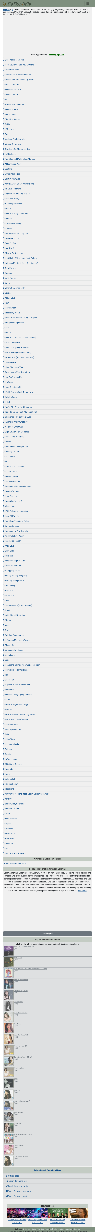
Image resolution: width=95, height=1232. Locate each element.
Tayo (6, 630)
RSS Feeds (45, 1229)
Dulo (6, 848)
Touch (7, 610)
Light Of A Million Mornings (16, 432)
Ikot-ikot (7, 228)
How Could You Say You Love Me (18, 65)
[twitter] (23, 1229)
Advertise (68, 1229)
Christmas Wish (11, 70)
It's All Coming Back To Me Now (18, 392)
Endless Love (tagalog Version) (17, 694)
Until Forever (9, 278)
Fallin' (6, 124)
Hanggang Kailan (11, 571)
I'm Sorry (8, 382)
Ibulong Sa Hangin (12, 491)
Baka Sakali (9, 779)
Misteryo (8, 843)
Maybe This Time (11, 94)
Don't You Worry (11, 199)
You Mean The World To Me (16, 521)
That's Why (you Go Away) (15, 704)
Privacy (28, 1229)
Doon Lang (9, 655)
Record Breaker (10, 109)
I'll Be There (9, 739)
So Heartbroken (11, 526)
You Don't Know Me (12, 377)
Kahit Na (8, 590)
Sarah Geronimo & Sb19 (15, 863)
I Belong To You (11, 451)
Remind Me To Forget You (15, 447)
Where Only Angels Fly (14, 288)
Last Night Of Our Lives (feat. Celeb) (20, 258)
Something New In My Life (15, 233)
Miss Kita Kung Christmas (15, 213)
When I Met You (11, 84)
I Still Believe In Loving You (15, 511)
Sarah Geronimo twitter (17, 1186)
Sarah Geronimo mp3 (16, 1196)
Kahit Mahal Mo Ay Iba (14, 615)
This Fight (8, 789)
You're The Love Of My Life (15, 719)
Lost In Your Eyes (11, 179)
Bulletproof (9, 833)
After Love (8, 546)
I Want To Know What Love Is (17, 422)
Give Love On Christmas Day (16, 149)
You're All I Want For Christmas (17, 407)
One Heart (8, 680)
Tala (6, 734)
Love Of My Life (11, 516)
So (5, 461)
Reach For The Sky (12, 541)
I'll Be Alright (9, 308)
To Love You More (12, 189)
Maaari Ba (8, 645)
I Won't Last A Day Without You (17, 75)
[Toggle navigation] (87, 3)
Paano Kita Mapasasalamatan (17, 486)
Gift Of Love (9, 456)
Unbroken (8, 828)
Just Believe (9, 362)
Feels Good (9, 838)
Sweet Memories (11, 174)
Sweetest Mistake (12, 89)
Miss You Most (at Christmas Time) (19, 337)
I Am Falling (9, 585)
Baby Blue (8, 551)
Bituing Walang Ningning (15, 575)
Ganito (7, 754)
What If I (7, 208)
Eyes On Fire (9, 243)
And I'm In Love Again (13, 536)
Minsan (7, 218)
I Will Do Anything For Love (15, 347)
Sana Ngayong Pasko (13, 580)
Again (6, 625)
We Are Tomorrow (12, 144)
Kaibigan (8, 556)
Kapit (6, 774)
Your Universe (10, 818)
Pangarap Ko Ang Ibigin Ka (15, 531)
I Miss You (8, 129)
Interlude (8, 769)
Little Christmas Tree (13, 367)
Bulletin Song (10, 397)
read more (82, 891)
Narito (7, 699)
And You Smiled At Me (14, 139)
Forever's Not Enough (13, 104)
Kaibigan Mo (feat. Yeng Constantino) (20, 263)
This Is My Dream (11, 313)
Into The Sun (9, 248)
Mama (7, 620)
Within (7, 332)
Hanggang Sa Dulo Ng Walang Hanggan (21, 665)
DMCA (34, 1229)
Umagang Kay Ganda (13, 650)
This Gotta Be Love (12, 764)
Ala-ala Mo (8, 506)
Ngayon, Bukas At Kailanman (16, 685)
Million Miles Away (12, 164)
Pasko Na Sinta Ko (12, 566)
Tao (5, 675)
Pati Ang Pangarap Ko (13, 635)
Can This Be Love (11, 481)
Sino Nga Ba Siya (11, 119)
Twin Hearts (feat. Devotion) (16, 372)
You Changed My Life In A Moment (19, 159)
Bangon (7, 273)
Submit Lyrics (47, 934)
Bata (6, 134)
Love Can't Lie (10, 496)
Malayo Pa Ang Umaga (14, 253)
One (6, 327)
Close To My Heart (12, 342)
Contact (61, 1229)
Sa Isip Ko (8, 595)
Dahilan (7, 749)
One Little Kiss (10, 724)
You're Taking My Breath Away (17, 352)
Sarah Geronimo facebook (18, 1191)
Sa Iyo (6, 283)
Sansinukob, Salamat (13, 804)
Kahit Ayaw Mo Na (12, 729)
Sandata (7, 709)
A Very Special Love (12, 203)
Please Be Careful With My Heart (18, 79)
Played (7, 442)
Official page (12, 1176)
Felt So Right (9, 114)
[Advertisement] (47, 34)
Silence (7, 293)
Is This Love (9, 154)
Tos (38, 1229)
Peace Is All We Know (13, 437)
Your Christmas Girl (12, 387)
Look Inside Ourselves (13, 466)
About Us (76, 1229)
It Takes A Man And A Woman (17, 640)
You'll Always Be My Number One (18, 184)
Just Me (7, 169)
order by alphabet (56, 55)
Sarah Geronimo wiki (16, 1181)
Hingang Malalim (11, 744)
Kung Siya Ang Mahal (13, 323)
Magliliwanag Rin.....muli (14, 561)
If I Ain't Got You (11, 471)
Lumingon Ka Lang (12, 223)
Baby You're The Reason (14, 853)
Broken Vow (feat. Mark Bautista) (18, 357)
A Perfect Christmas (13, 427)
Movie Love (9, 298)
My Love (7, 799)
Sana (6, 660)
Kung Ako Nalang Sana (14, 501)
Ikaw (6, 303)
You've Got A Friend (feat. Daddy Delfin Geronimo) (26, 794)
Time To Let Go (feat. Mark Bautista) (20, 412)
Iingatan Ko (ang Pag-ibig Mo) (17, 194)
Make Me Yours (11, 238)
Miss (6, 600)
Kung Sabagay (10, 784)
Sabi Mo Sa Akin (11, 809)
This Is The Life (10, 476)
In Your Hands (10, 759)
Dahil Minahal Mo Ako (13, 60)
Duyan (7, 823)
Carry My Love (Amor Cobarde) (17, 605)
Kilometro (8, 690)
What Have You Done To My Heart (19, 714)
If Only (7, 402)
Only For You (9, 268)
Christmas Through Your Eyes (17, 417)
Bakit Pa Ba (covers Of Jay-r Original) (20, 318)
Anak (6, 99)
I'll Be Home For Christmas (15, 670)
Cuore (6, 814)
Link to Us (53, 1229)
